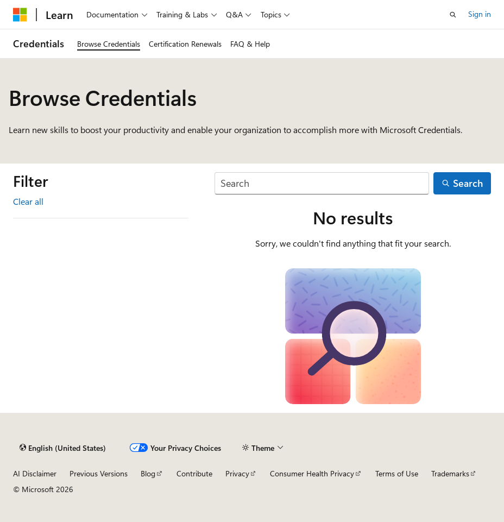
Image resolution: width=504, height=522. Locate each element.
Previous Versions (99, 473)
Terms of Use (396, 473)
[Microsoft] (20, 15)
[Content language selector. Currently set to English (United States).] (62, 448)
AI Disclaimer (34, 473)
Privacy (237, 473)
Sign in (479, 14)
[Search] (322, 183)
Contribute (194, 473)
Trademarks (450, 473)
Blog (148, 473)
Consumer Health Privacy (312, 473)
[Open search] (453, 14)
